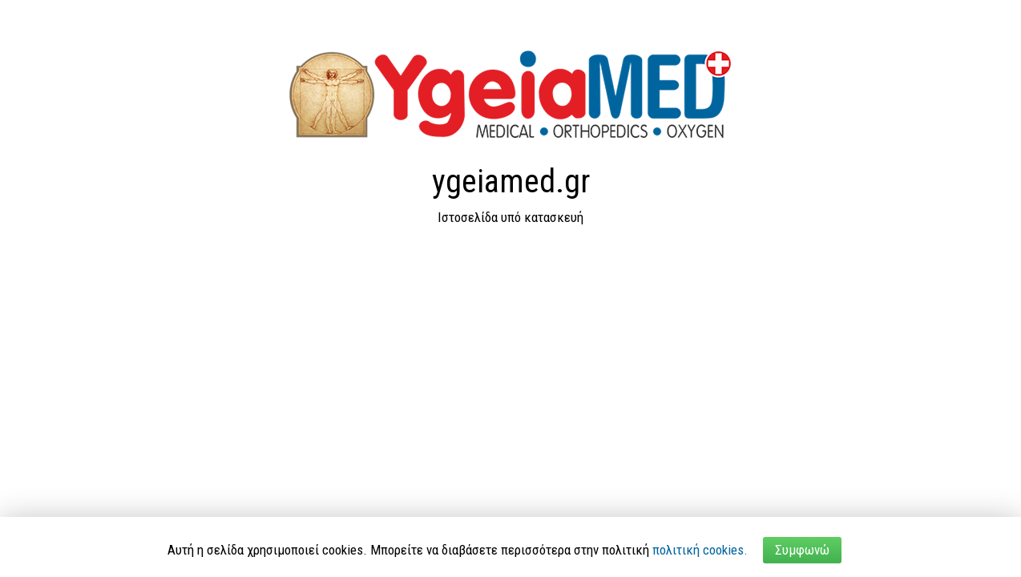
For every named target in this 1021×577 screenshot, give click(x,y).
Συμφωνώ (802, 550)
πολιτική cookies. (700, 550)
